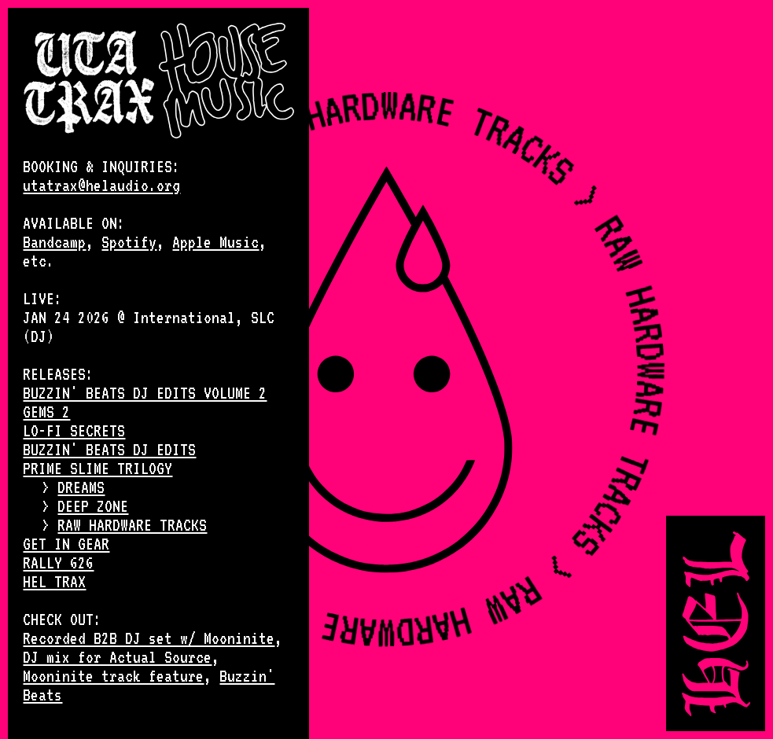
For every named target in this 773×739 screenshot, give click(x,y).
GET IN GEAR (66, 544)
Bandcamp (54, 242)
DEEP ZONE (92, 506)
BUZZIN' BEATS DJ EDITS (109, 449)
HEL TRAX (54, 581)
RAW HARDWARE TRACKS (132, 525)
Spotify (128, 242)
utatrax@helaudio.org (101, 185)
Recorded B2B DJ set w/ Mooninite (148, 638)
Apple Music (215, 242)
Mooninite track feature (113, 676)
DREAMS (81, 487)
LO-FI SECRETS (74, 430)
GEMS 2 (46, 412)
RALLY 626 (58, 562)
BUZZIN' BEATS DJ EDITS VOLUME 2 (145, 393)
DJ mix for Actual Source (117, 657)
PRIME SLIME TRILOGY (97, 468)
